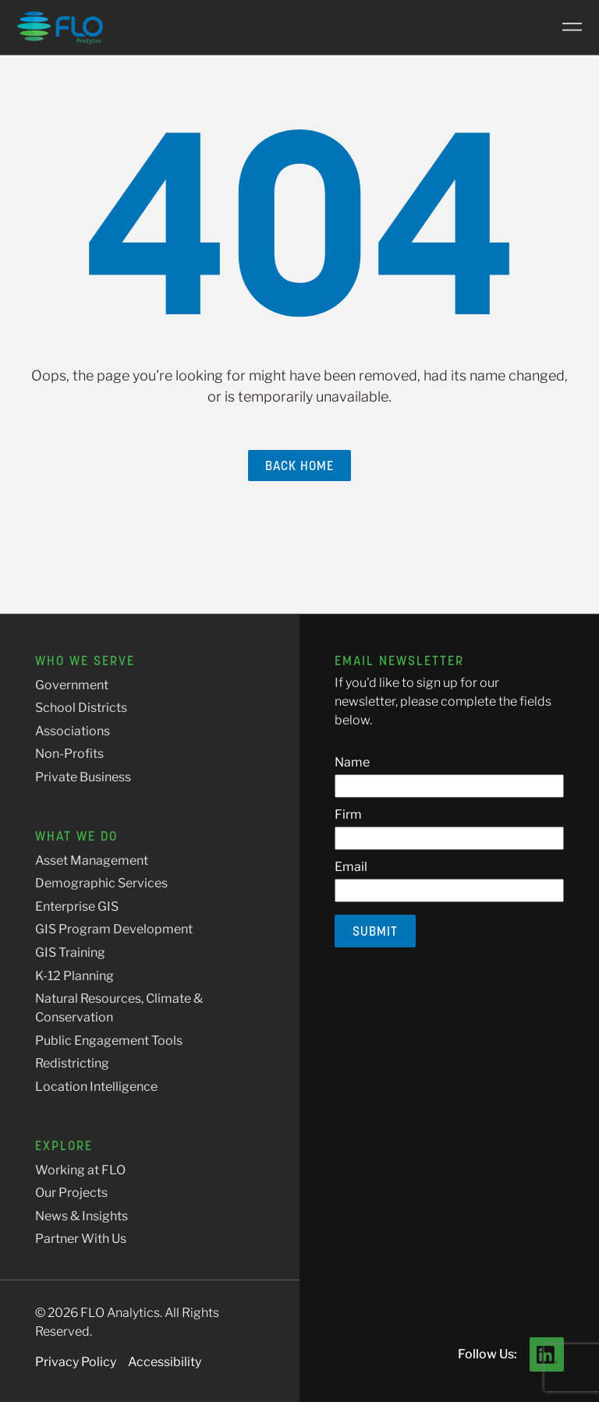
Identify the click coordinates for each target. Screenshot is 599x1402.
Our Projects (71, 1192)
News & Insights (81, 1216)
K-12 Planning (74, 975)
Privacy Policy (75, 1361)
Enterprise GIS (77, 906)
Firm (348, 814)
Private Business (83, 777)
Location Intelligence (96, 1086)
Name (352, 762)
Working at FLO (80, 1170)
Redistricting (72, 1063)
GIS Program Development (114, 929)
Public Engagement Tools (109, 1040)
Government (71, 685)
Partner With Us (80, 1238)
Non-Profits (69, 753)
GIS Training (70, 952)
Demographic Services (101, 883)
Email (351, 866)
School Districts (81, 707)
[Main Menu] (566, 27)
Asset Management (91, 860)
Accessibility (164, 1361)
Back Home (299, 465)
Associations (72, 731)
